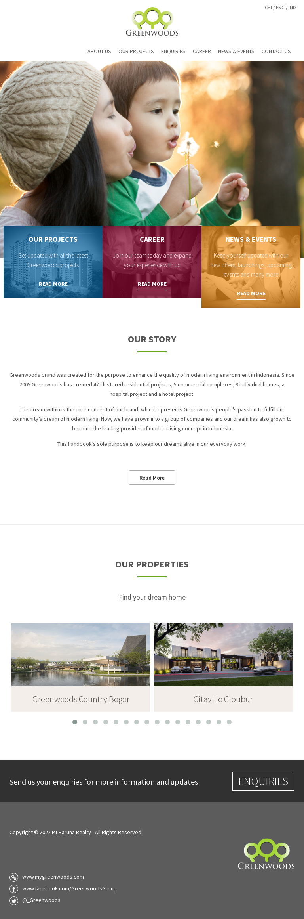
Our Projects (136, 51)
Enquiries (173, 51)
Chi (268, 7)
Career (202, 51)
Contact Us (276, 51)
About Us (99, 51)
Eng (280, 7)
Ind (292, 7)
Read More (53, 283)
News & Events (236, 51)
